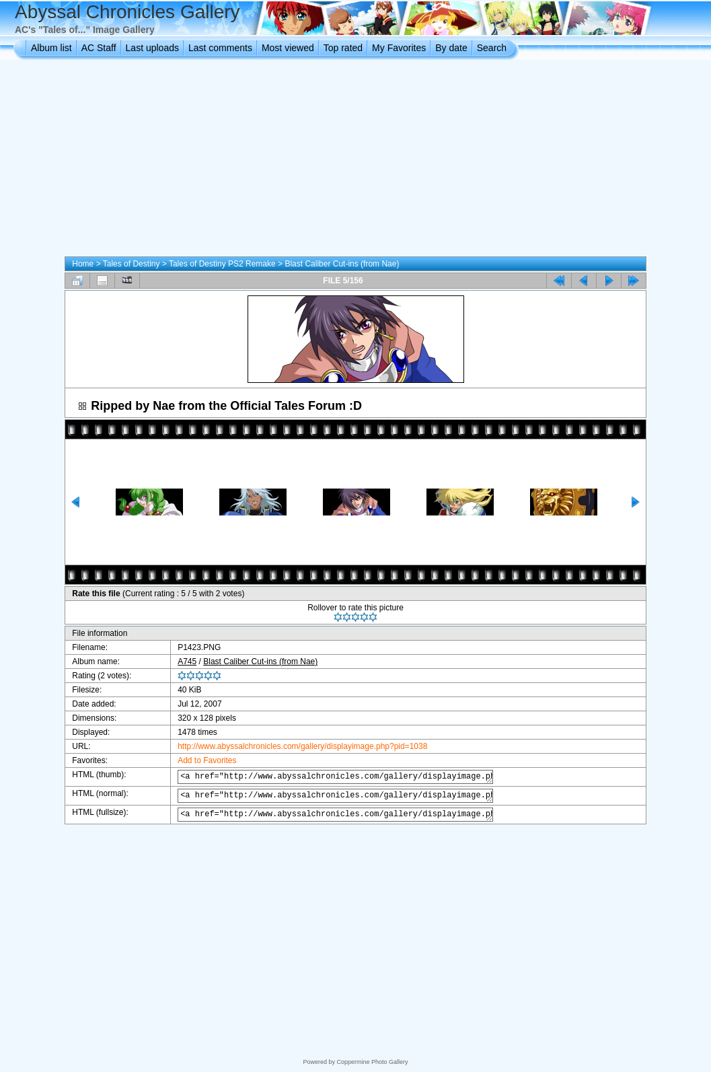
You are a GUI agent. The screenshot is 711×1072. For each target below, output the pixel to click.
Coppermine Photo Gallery (372, 1062)
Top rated (343, 47)
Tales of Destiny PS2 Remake (222, 264)
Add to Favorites (199, 760)
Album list (51, 47)
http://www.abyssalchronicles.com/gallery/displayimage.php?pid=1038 (294, 746)
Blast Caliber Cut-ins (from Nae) (342, 264)
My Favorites (399, 47)
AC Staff (98, 47)
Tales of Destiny (131, 264)
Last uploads (152, 47)
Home (82, 264)
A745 (179, 661)
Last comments (220, 47)
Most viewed (288, 47)
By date (451, 47)
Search (492, 47)
